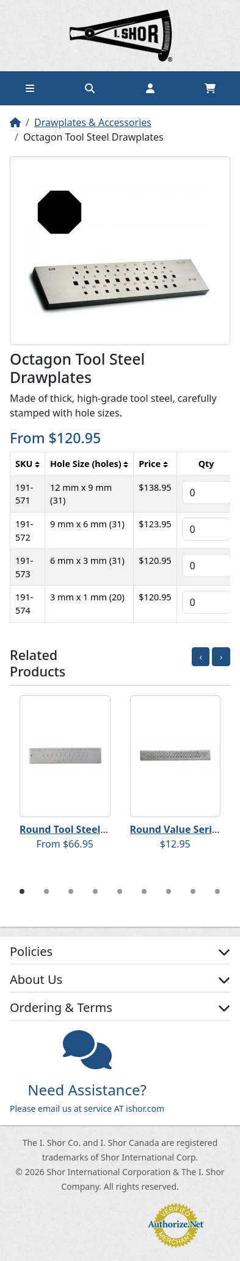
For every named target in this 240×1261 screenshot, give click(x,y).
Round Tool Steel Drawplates (89, 829)
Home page (120, 35)
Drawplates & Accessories (92, 122)
